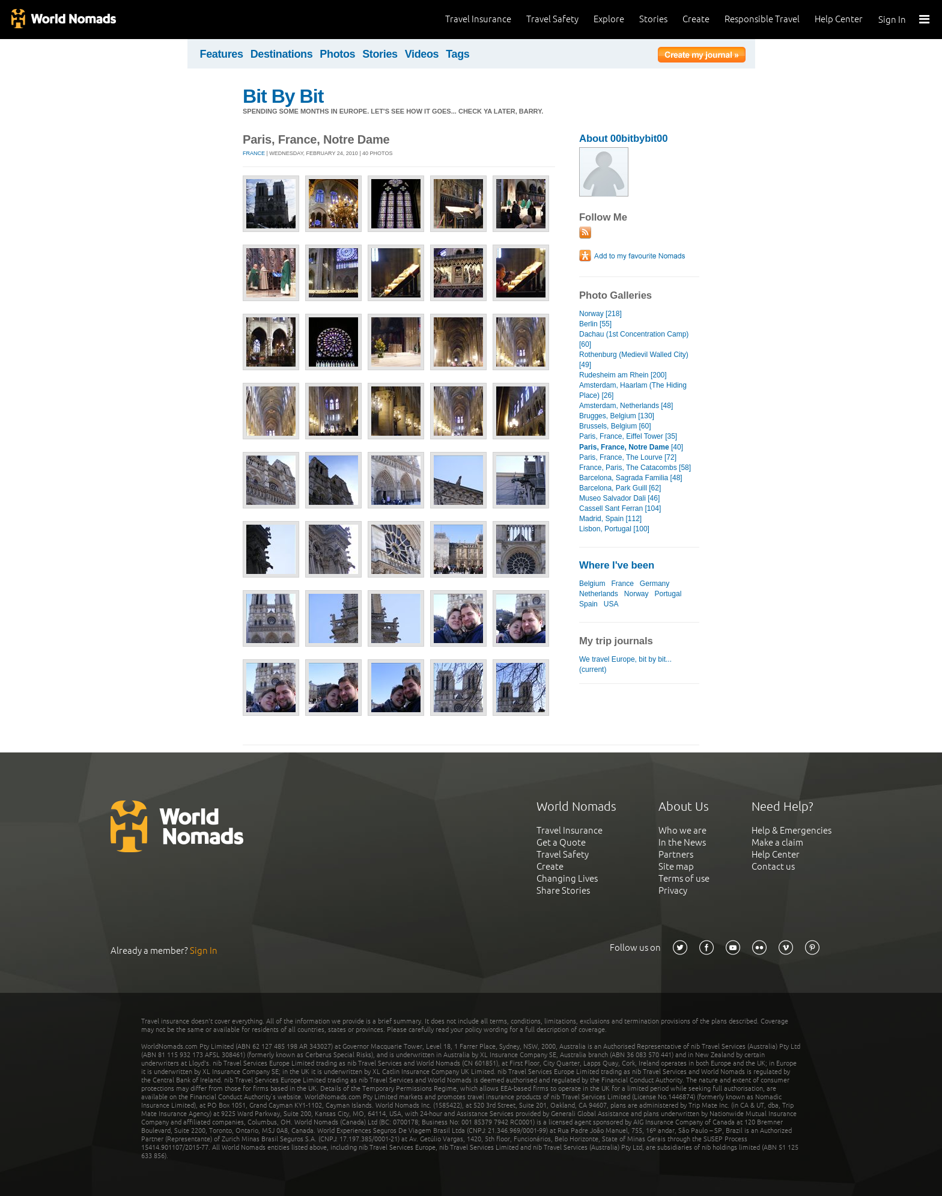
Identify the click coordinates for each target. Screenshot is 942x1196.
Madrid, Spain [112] (610, 518)
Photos (337, 54)
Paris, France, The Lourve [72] (627, 457)
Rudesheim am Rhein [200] (623, 375)
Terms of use (684, 878)
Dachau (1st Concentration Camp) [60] (633, 339)
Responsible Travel (762, 19)
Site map (676, 866)
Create (696, 19)
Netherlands (598, 594)
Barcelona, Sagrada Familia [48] (630, 478)
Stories (653, 19)
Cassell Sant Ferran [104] (620, 508)
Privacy (672, 890)
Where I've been (616, 565)
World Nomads (63, 19)
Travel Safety (552, 19)
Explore (609, 19)
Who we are (682, 830)
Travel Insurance (478, 19)
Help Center (839, 19)
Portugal (668, 594)
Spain (588, 604)
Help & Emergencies (791, 830)
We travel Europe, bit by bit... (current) (625, 664)
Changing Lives (567, 878)
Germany (654, 583)
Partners (675, 854)
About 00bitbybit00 (623, 138)
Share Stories (563, 890)
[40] (631, 447)
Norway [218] (600, 314)
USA (611, 604)
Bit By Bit (283, 96)
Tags (457, 54)
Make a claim (777, 842)
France (254, 153)
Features (221, 54)
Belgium (592, 583)
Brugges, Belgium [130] (616, 416)
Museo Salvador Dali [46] (619, 498)
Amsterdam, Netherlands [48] (626, 405)
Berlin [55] (595, 324)
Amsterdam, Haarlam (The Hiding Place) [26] (633, 390)
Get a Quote (561, 842)
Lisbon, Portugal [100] (614, 529)
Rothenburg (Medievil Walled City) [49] (633, 359)
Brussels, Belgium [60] (615, 426)
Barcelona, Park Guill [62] (620, 488)
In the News (682, 842)
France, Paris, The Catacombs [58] (635, 467)
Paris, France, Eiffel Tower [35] (628, 436)
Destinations (282, 54)
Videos (422, 54)
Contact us (773, 866)
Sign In (892, 19)
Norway (636, 594)
